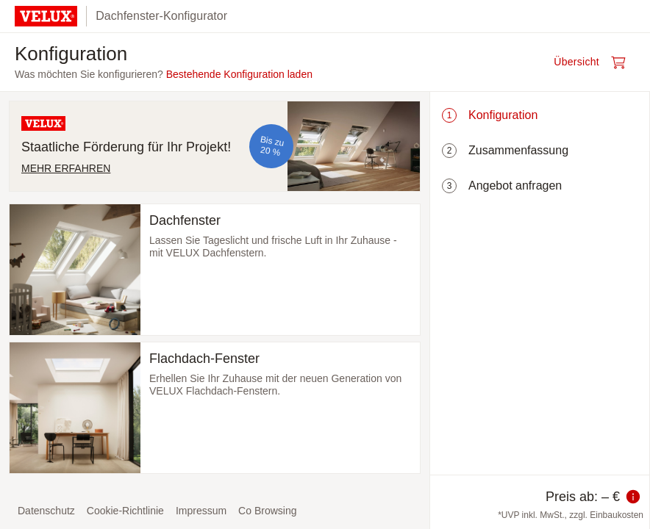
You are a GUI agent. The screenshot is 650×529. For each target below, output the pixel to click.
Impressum (201, 511)
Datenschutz (46, 511)
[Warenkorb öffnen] (594, 62)
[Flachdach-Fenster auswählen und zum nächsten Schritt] (215, 407)
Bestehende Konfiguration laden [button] (239, 74)
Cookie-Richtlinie (125, 511)
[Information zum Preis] (633, 497)
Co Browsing (267, 511)
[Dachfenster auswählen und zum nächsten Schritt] (215, 269)
